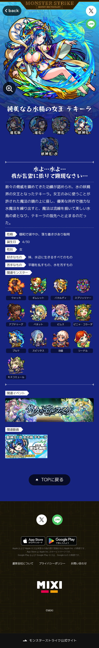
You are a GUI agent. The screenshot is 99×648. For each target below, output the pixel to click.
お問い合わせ (79, 563)
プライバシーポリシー (52, 563)
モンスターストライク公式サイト (53, 640)
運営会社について (22, 563)
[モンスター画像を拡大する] (9, 88)
